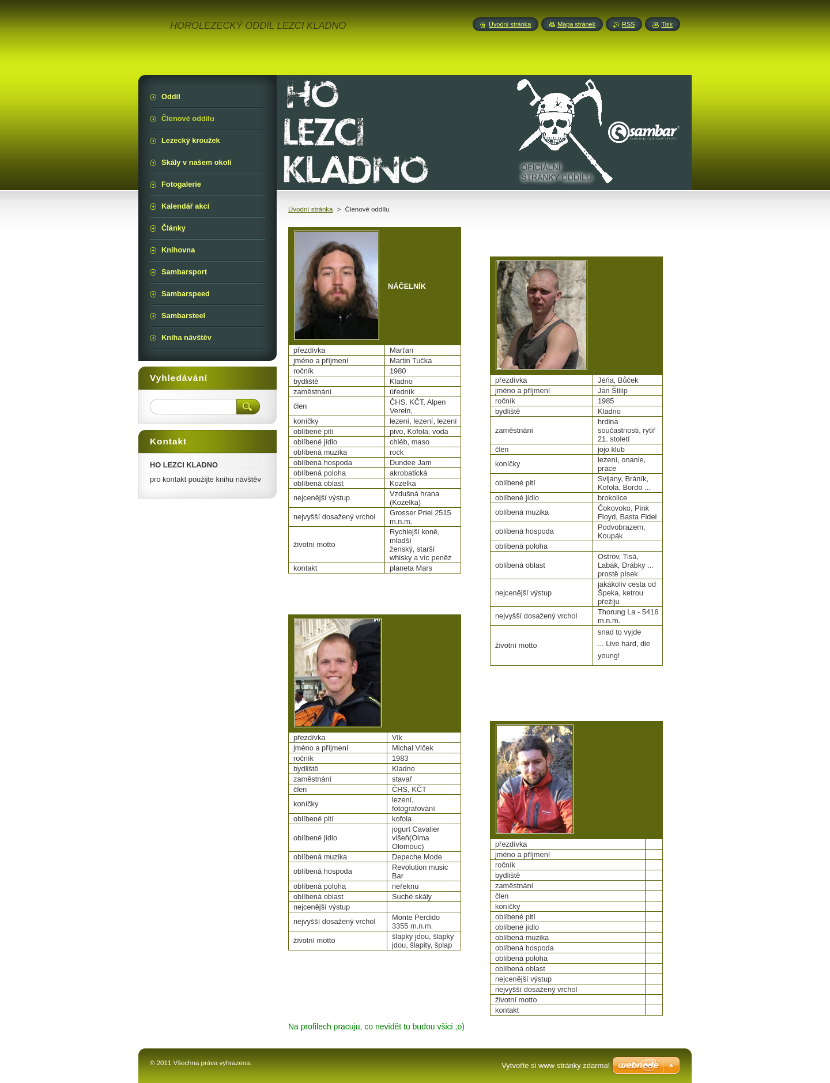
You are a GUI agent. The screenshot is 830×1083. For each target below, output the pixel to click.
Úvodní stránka (310, 209)
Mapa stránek (576, 24)
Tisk (667, 24)
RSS (628, 24)
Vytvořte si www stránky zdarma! (555, 1065)
